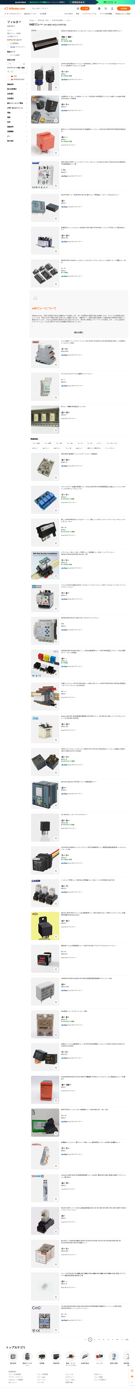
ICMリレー (98, 1374)
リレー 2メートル (111, 443)
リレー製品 (98, 1377)
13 (117, 1339)
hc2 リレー (57, 448)
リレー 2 (79, 443)
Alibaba (31, 20)
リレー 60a (69, 1380)
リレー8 (40, 1382)
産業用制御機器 (57, 20)
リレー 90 (59, 443)
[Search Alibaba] (53, 8)
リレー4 (89, 443)
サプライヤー (79, 44)
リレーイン (41, 1380)
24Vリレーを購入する (94, 448)
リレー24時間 (42, 1374)
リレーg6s (41, 1377)
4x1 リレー (13, 1382)
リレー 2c (69, 1374)
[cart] (106, 9)
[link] (132, 1371)
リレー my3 (36, 443)
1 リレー (99, 443)
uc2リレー (69, 1377)
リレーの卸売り (100, 1380)
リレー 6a (70, 443)
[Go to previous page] (85, 1340)
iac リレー (46, 448)
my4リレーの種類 (16, 1380)
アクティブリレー (16, 1377)
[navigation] (17, 681)
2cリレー (35, 448)
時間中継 (69, 1382)
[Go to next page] (122, 1340)
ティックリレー (110, 448)
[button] (78, 8)
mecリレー (79, 448)
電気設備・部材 (43, 20)
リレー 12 (68, 448)
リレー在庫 (47, 443)
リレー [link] (68, 20)
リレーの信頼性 (15, 1374)
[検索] (85, 8)
